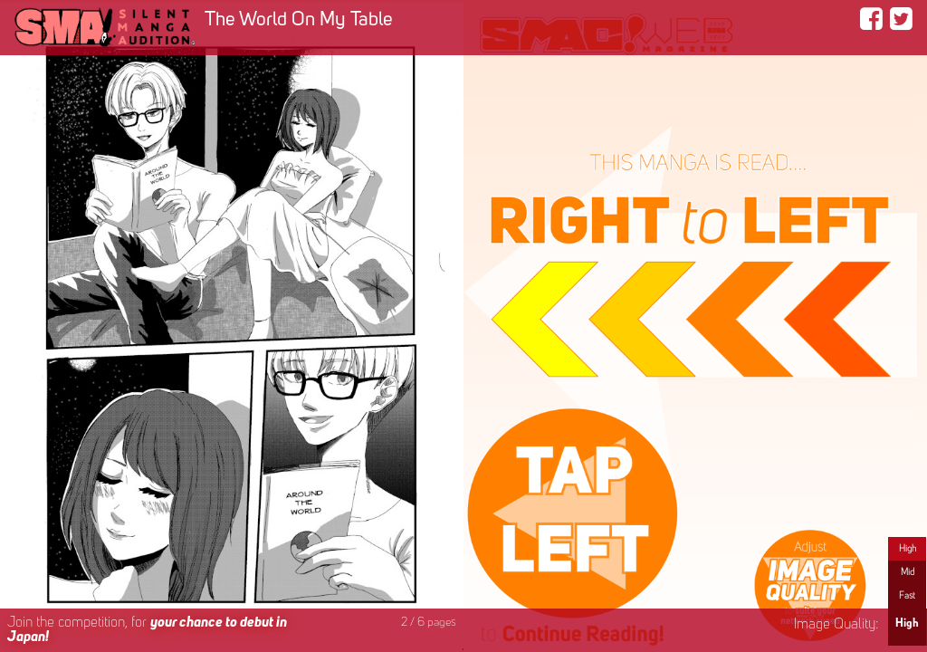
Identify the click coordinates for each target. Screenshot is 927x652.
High (907, 548)
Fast (907, 595)
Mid (907, 572)
